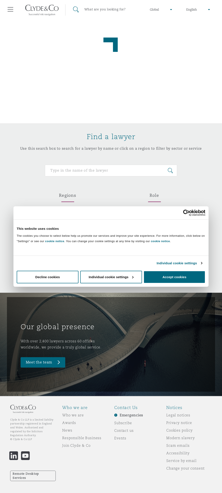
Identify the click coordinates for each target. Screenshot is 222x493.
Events (120, 438)
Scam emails (177, 445)
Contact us (124, 430)
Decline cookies (47, 277)
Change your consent (185, 468)
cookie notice (54, 241)
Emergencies (131, 415)
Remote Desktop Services (26, 476)
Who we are (73, 415)
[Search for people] (111, 170)
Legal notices (178, 415)
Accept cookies (174, 277)
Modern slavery (180, 438)
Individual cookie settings (177, 263)
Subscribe (123, 423)
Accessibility (178, 453)
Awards (69, 423)
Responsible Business (81, 438)
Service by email (181, 460)
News (67, 430)
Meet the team (39, 362)
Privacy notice (179, 423)
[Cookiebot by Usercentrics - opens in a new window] (186, 213)
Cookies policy (179, 430)
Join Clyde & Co (76, 445)
